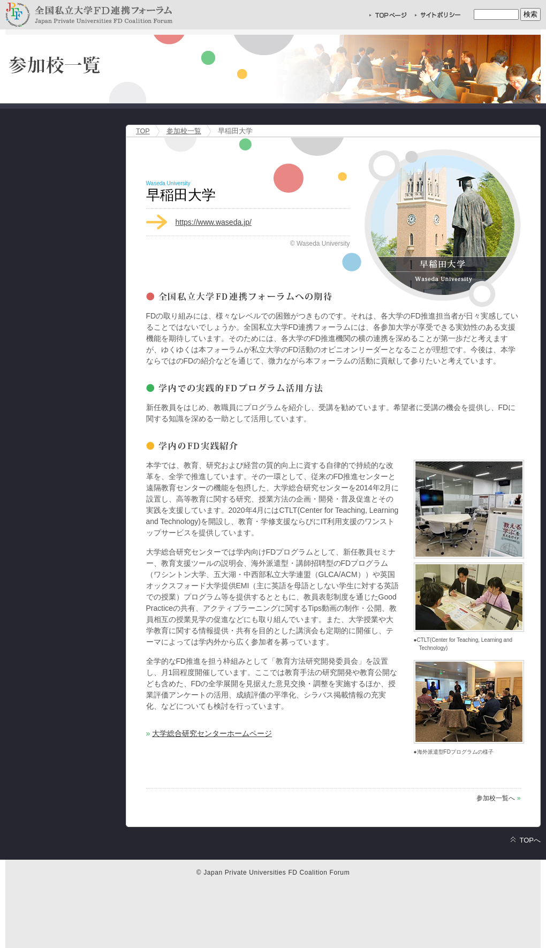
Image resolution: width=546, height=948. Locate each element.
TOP (143, 131)
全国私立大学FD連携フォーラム (88, 14)
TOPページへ (388, 15)
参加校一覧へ (495, 798)
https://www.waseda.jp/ (214, 222)
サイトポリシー (437, 15)
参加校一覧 (183, 131)
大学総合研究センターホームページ (212, 733)
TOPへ (530, 840)
